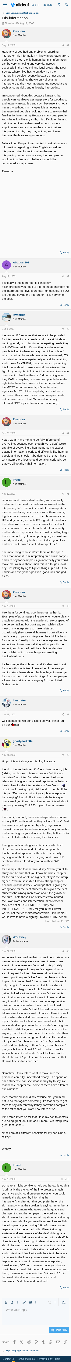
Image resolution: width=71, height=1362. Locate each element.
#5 (68, 493)
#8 (68, 755)
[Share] (63, 45)
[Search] (66, 4)
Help (57, 1358)
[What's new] (59, 4)
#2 (68, 276)
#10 (67, 1179)
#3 (68, 329)
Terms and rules (26, 1358)
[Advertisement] (35, 210)
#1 (68, 45)
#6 (68, 606)
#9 (68, 951)
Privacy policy (44, 1358)
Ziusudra (9, 23)
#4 (68, 433)
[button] (6, 1302)
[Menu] (5, 4)
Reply (66, 252)
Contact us (8, 1358)
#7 (68, 714)
